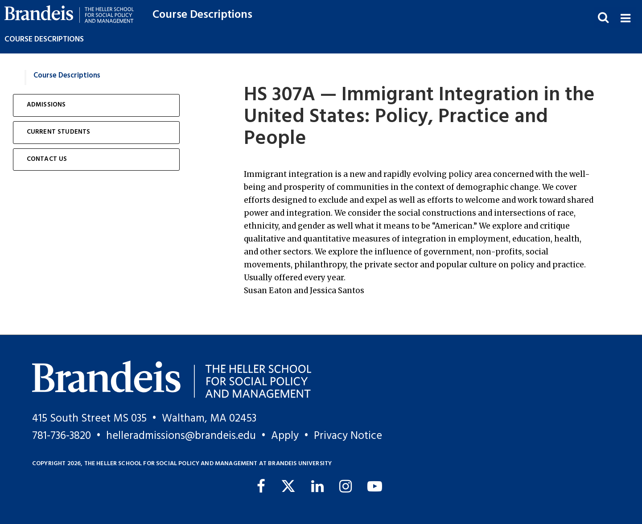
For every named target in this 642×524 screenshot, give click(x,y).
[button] (625, 17)
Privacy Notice (348, 436)
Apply (285, 436)
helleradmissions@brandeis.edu (181, 436)
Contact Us (47, 159)
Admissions (46, 105)
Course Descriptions (202, 15)
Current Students (59, 132)
